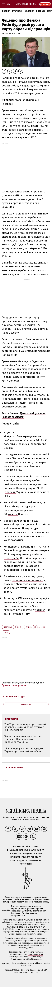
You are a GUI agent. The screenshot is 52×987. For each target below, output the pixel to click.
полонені (41, 627)
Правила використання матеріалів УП (25, 850)
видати (13, 514)
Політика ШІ (15, 853)
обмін (19, 436)
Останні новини (14, 767)
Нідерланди (8, 627)
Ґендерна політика (32, 853)
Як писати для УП (18, 860)
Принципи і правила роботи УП (25, 857)
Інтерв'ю (40, 11)
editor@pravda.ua (33, 959)
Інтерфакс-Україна (20, 913)
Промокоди (26, 864)
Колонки (29, 11)
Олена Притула (36, 957)
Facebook (7, 103)
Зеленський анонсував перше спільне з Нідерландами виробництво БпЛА (22, 739)
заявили (39, 458)
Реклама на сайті (21, 847)
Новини (6, 11)
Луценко (29, 627)
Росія (6, 632)
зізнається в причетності (27, 580)
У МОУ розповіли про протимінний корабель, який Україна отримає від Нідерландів (25, 727)
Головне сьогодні (14, 696)
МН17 (19, 627)
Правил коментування (14, 685)
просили (10, 492)
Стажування (35, 860)
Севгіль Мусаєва (35, 954)
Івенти (35, 847)
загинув (40, 610)
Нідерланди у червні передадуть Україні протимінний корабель (24, 750)
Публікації (17, 11)
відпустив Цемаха (23, 524)
